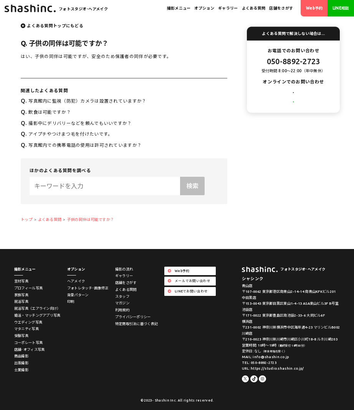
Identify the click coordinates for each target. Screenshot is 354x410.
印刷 (70, 301)
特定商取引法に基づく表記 (136, 324)
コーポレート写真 (28, 342)
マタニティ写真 (26, 329)
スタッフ (122, 296)
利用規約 (122, 310)
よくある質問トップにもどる (55, 25)
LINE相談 (340, 8)
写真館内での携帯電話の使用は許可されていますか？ (81, 145)
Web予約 (314, 8)
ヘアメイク (76, 281)
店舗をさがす (281, 8)
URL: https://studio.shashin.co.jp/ (273, 368)
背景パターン (78, 295)
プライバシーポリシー (133, 317)
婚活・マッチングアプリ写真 (37, 315)
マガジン (122, 303)
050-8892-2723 (293, 61)
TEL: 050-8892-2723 (259, 362)
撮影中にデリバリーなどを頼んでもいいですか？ (76, 123)
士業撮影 (21, 370)
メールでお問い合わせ (293, 94)
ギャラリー (228, 8)
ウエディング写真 (28, 322)
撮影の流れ (124, 269)
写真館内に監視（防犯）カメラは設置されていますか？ (83, 100)
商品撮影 (21, 356)
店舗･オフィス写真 (29, 349)
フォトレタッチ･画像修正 (87, 288)
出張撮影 (21, 363)
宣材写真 (21, 281)
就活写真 (21, 301)
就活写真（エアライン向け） (37, 308)
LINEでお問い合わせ (293, 109)
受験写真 (21, 336)
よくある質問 (254, 8)
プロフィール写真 (28, 288)
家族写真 (21, 295)
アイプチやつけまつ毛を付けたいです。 (66, 133)
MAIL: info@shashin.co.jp (265, 357)
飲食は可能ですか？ (46, 112)
